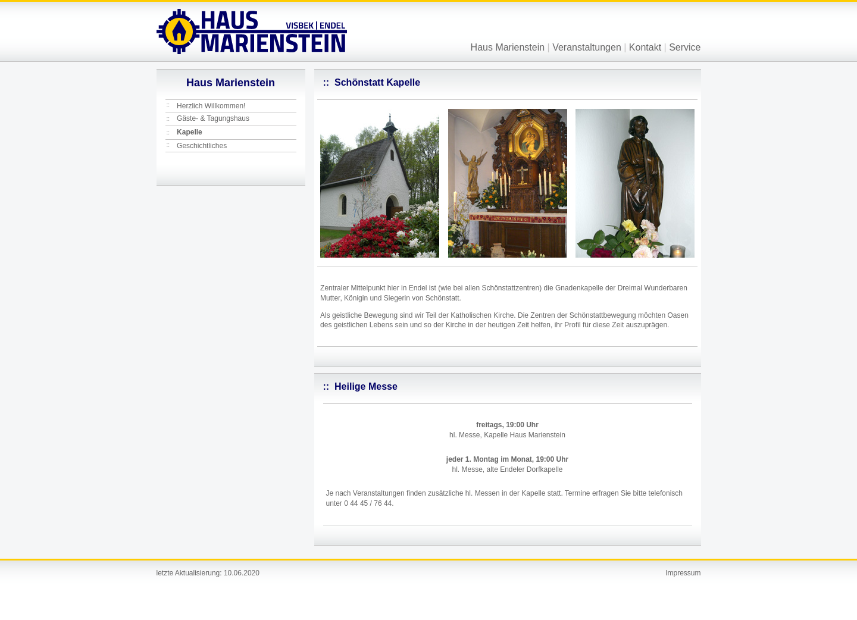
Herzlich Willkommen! (211, 106)
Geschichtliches (202, 146)
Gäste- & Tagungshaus (213, 118)
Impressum (682, 573)
